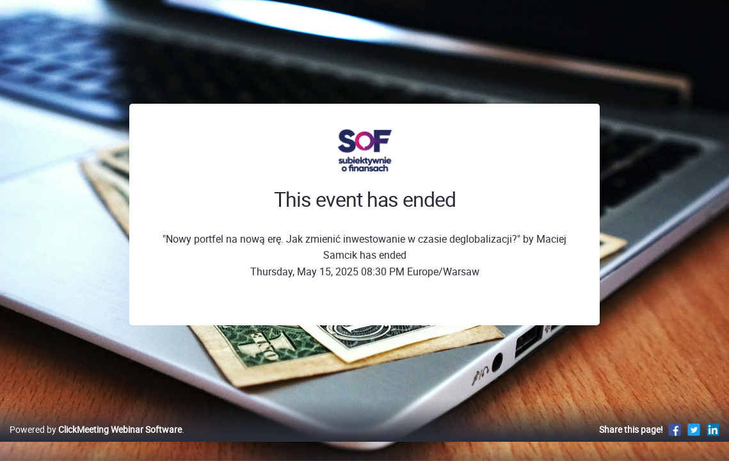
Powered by (96, 443)
